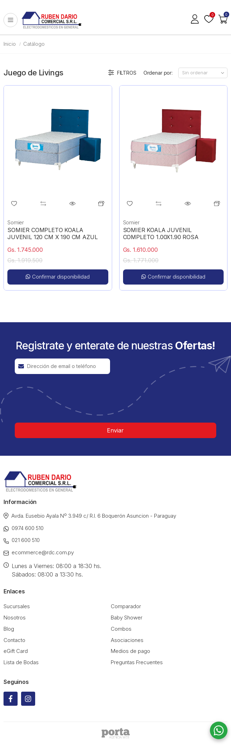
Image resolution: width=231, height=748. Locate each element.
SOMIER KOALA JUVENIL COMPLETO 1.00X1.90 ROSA (161, 233)
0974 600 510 (24, 528)
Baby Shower (126, 617)
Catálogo (34, 43)
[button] (222, 20)
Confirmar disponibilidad (58, 276)
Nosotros (15, 617)
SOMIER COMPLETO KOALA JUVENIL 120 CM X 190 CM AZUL (52, 233)
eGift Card (16, 651)
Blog (9, 628)
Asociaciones (127, 640)
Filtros (122, 73)
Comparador (126, 606)
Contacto (14, 640)
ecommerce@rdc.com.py (39, 552)
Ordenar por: (158, 73)
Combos (121, 628)
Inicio (10, 43)
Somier (15, 222)
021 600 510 (22, 540)
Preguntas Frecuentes (137, 662)
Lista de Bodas (21, 662)
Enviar (115, 430)
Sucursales (17, 606)
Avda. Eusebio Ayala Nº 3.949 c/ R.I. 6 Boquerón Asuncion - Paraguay (90, 515)
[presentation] (68, 398)
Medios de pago (130, 651)
